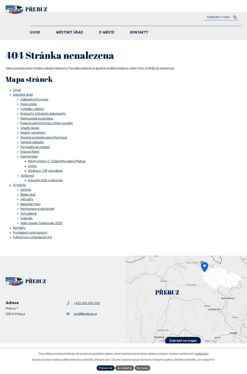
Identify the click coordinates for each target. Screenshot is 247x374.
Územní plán (29, 156)
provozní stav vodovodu (45, 180)
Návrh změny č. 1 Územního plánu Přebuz (56, 161)
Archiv (32, 166)
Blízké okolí (28, 194)
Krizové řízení (30, 152)
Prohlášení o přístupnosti (30, 232)
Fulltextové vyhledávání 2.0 (32, 237)
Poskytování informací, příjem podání (47, 123)
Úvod (17, 90)
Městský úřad (23, 94)
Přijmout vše (103, 367)
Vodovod (27, 175)
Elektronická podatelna (37, 118)
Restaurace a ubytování (37, 209)
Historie (26, 190)
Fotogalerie (29, 213)
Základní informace (34, 99)
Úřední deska (30, 128)
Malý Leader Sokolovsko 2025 (41, 223)
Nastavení (145, 367)
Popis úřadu (29, 104)
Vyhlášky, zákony (32, 109)
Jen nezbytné (125, 367)
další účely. (202, 352)
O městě (19, 185)
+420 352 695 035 (87, 310)
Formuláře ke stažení (35, 147)
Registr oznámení (33, 132)
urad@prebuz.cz (85, 320)
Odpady (27, 218)
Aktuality (27, 199)
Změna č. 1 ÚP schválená (45, 171)
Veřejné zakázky (32, 142)
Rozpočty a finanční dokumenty (43, 113)
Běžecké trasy (31, 204)
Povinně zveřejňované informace (44, 137)
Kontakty (19, 228)
